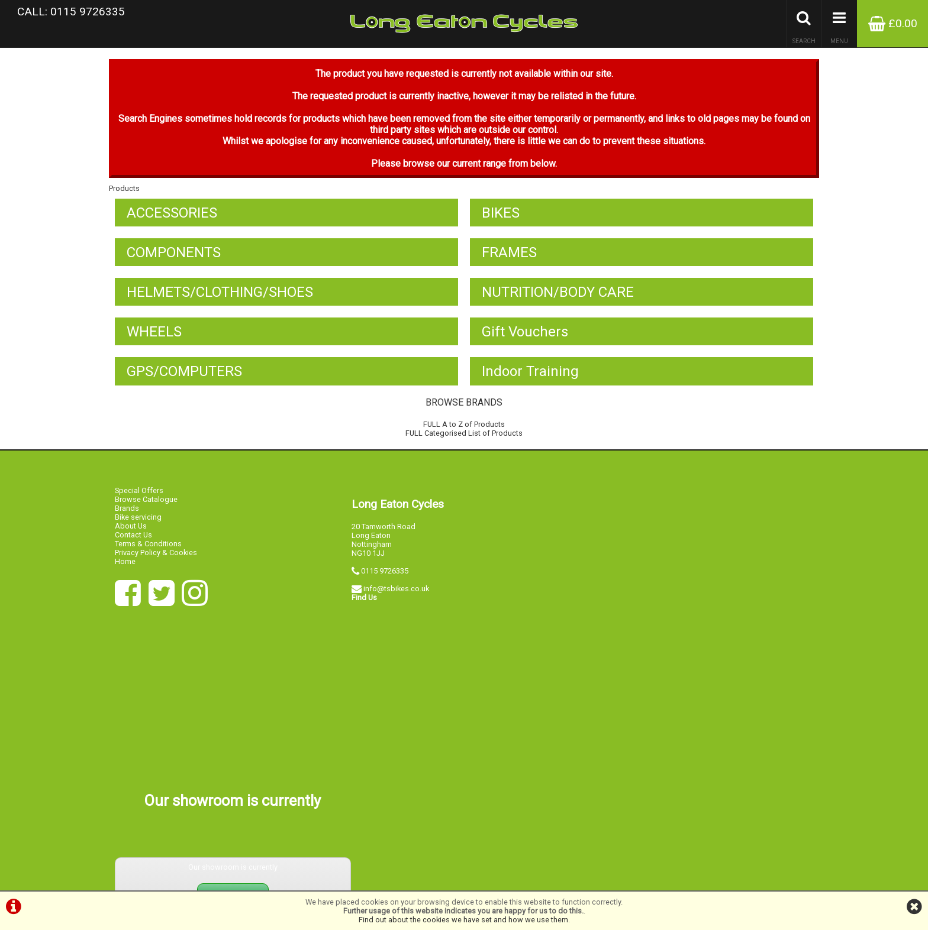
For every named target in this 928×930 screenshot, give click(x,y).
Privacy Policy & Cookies (156, 559)
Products (124, 193)
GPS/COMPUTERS (184, 379)
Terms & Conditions (148, 550)
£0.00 (892, 23)
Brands (127, 515)
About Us (131, 533)
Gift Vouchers (525, 338)
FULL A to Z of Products (464, 432)
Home (125, 568)
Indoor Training (530, 379)
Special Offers (139, 497)
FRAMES (509, 258)
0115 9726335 (384, 577)
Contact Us (133, 541)
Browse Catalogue (146, 506)
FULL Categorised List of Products (464, 441)
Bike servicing (138, 524)
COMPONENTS (174, 258)
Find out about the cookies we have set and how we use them (463, 919)
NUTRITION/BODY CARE (558, 298)
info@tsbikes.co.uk (396, 595)
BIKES (501, 218)
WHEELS (154, 338)
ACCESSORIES (172, 218)
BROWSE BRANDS (464, 410)
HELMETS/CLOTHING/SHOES (220, 298)
